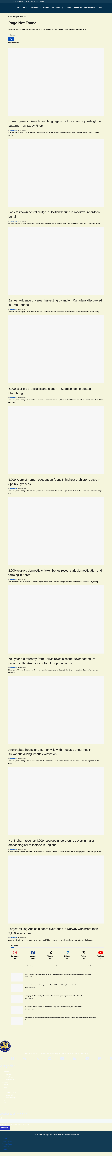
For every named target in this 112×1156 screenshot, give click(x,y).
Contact (42, 1)
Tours (4, 1103)
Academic (35, 8)
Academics (6, 1072)
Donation (36, 1)
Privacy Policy (20, 1)
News (25, 8)
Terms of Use (29, 1)
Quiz (4, 1100)
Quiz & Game (67, 8)
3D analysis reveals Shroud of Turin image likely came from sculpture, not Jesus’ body (53, 1007)
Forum (100, 8)
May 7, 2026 (22, 130)
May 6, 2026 (22, 221)
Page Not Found (20, 17)
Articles (46, 8)
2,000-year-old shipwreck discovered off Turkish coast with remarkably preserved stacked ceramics (58, 974)
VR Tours (56, 8)
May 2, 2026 (22, 938)
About (14, 1)
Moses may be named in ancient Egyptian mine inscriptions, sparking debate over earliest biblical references (60, 1018)
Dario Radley (13, 130)
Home (19, 8)
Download (78, 8)
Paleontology (11, 1098)
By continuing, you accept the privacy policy (14, 1124)
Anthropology (11, 1092)
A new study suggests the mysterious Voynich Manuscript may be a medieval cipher (52, 985)
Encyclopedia (90, 8)
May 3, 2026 (22, 758)
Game (4, 1087)
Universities (10, 1080)
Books (8, 1074)
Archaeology (10, 1095)
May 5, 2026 (22, 397)
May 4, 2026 (22, 579)
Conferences (10, 1077)
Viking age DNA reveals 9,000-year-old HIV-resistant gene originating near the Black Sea (54, 996)
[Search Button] (11, 39)
